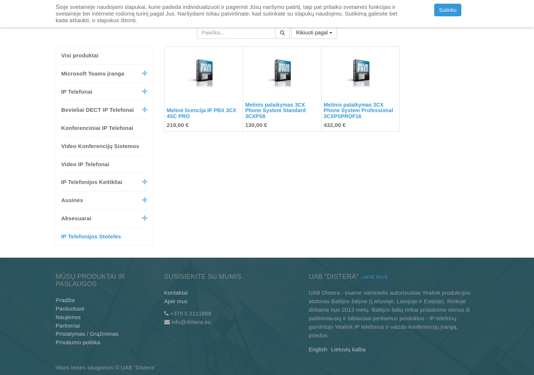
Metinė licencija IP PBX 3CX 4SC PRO (201, 113)
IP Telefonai (76, 91)
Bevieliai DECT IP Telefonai (97, 110)
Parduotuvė (70, 308)
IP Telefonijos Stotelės (91, 236)
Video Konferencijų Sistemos (100, 146)
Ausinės (72, 200)
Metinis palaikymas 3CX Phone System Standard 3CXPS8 (275, 110)
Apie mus (176, 301)
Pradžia (65, 300)
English (318, 349)
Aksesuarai (76, 218)
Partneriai (68, 325)
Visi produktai (80, 55)
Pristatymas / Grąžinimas (87, 334)
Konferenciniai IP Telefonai (97, 128)
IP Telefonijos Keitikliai (91, 182)
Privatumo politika (78, 342)
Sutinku (448, 10)
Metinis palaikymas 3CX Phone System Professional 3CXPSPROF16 (358, 110)
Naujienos (68, 317)
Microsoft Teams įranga (92, 73)
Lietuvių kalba (348, 349)
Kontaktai (176, 292)
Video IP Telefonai (85, 164)
